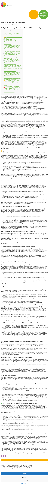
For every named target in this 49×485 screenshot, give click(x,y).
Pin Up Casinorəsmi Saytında (10, 64)
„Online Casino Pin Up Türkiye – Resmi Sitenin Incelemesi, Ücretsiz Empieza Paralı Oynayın (13, 84)
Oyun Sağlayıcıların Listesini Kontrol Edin (12, 72)
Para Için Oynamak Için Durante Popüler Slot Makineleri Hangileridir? (12, 79)
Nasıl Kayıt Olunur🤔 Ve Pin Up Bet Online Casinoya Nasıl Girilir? (12, 90)
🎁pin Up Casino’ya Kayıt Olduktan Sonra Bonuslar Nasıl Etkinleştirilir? (12, 88)
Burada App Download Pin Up (10, 39)
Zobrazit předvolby (24, 480)
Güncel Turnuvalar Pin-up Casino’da (11, 86)
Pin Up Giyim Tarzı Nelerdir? (10, 49)
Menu (46, 4)
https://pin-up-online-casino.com (30, 128)
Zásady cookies (23, 483)
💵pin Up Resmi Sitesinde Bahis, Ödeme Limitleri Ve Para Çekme (12, 61)
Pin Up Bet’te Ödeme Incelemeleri (11, 59)
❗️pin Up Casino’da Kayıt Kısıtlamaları (12, 76)
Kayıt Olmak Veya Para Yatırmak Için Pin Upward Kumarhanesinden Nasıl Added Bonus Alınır (12, 54)
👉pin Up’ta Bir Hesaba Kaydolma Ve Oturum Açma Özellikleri (11, 81)
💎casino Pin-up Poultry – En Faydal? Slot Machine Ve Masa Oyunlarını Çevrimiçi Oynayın (12, 66)
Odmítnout (24, 477)
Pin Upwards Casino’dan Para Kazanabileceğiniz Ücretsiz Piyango (11, 41)
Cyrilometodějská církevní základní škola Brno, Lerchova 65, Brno (11, 6)
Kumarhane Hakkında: (8, 75)
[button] (47, 463)
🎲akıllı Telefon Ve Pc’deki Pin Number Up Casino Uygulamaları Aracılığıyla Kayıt (12, 74)
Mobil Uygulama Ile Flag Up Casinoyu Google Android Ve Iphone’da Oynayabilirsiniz (11, 34)
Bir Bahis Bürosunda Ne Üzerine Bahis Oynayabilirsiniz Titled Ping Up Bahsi (12, 46)
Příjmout (24, 473)
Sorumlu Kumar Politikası (9, 92)
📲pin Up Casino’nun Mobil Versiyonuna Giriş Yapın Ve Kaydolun (12, 52)
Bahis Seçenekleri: (8, 62)
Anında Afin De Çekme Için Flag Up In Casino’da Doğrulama (11, 57)
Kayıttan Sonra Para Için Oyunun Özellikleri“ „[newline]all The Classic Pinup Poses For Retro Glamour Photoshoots (13, 70)
